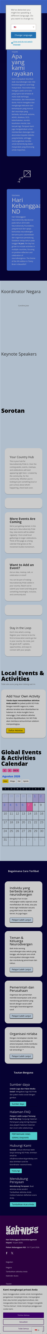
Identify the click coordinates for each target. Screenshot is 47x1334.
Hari (19, 781)
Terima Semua (23, 1315)
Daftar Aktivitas (15, 730)
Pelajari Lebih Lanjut (21, 919)
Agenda (25, 781)
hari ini (15, 770)
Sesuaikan (23, 1322)
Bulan (5, 781)
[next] (10, 770)
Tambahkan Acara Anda (23, 1204)
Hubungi (16, 1170)
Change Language (23, 35)
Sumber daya (18, 1104)
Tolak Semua (23, 1328)
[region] (23, 1310)
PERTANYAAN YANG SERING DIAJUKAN (21, 1136)
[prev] (5, 770)
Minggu (12, 781)
